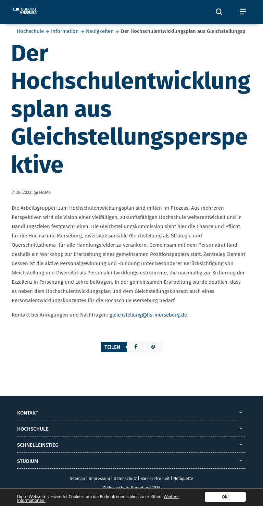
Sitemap (77, 478)
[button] (136, 347)
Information (65, 31)
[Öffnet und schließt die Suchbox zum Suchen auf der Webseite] (219, 12)
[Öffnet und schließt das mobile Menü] (243, 12)
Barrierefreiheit (155, 478)
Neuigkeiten (100, 31)
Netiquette (183, 478)
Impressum (99, 478)
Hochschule (30, 31)
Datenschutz (125, 478)
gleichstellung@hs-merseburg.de (148, 315)
